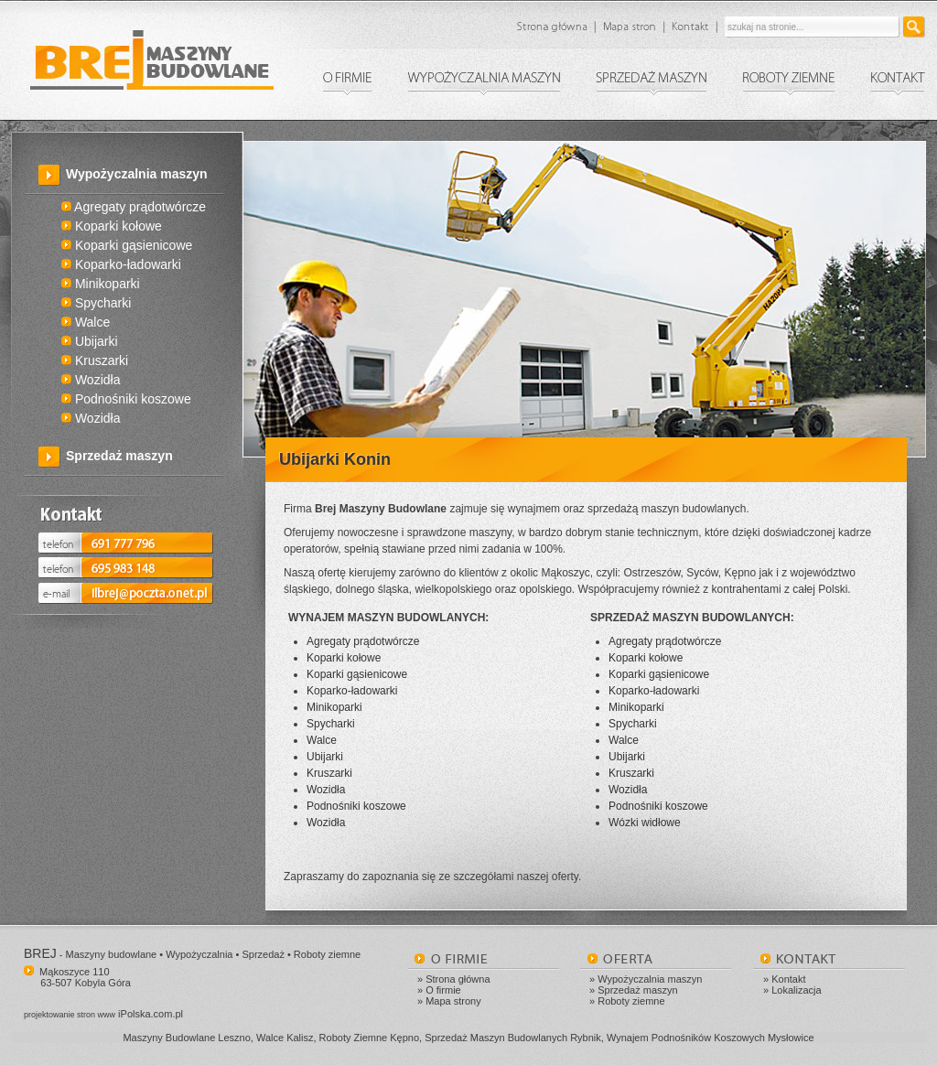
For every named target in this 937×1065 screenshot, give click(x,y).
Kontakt (788, 979)
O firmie (443, 989)
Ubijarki (89, 341)
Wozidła (90, 379)
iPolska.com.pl (103, 1013)
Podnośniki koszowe (126, 399)
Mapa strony (453, 1000)
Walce (85, 322)
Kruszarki (94, 360)
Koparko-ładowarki (121, 264)
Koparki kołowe (111, 226)
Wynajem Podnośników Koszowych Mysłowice (710, 1037)
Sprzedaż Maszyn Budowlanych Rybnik (513, 1037)
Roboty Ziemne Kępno (369, 1037)
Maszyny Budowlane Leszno (186, 1037)
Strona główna (457, 979)
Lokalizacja (796, 989)
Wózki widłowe (645, 822)
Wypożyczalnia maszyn (137, 174)
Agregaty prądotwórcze (133, 206)
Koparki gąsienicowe (126, 245)
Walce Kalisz (285, 1037)
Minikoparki (100, 283)
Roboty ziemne (631, 1000)
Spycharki (96, 303)
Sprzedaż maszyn (119, 455)
